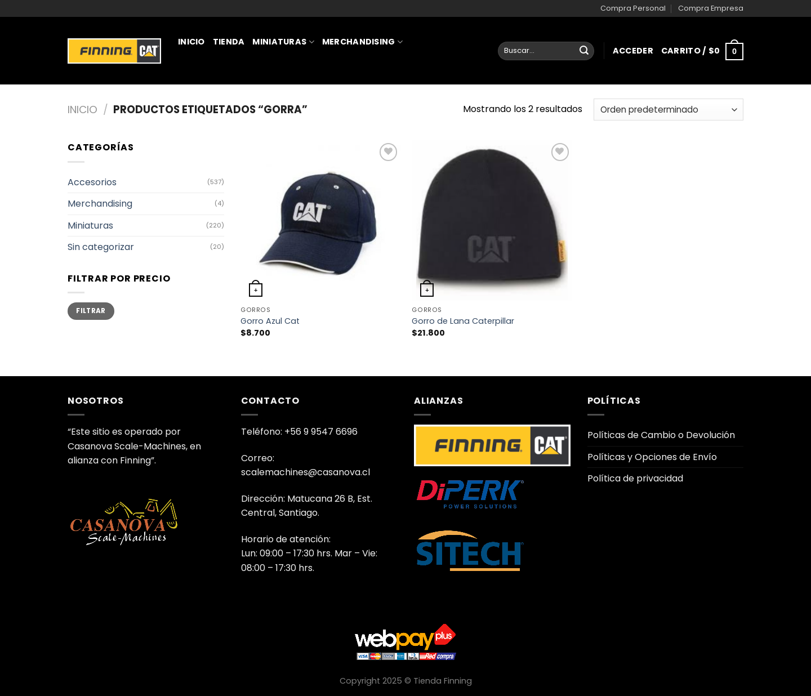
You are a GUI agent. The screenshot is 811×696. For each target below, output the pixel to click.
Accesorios (92, 182)
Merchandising (362, 41)
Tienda (229, 41)
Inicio (191, 41)
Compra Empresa (710, 8)
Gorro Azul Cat (270, 321)
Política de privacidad (635, 478)
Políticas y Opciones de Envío (652, 456)
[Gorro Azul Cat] (320, 220)
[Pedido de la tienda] (668, 110)
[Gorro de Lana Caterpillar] (492, 220)
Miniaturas (283, 41)
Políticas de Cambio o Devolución (661, 435)
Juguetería (209, 91)
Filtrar (91, 310)
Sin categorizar (101, 246)
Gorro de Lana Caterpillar (463, 321)
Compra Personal (633, 8)
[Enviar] (584, 51)
